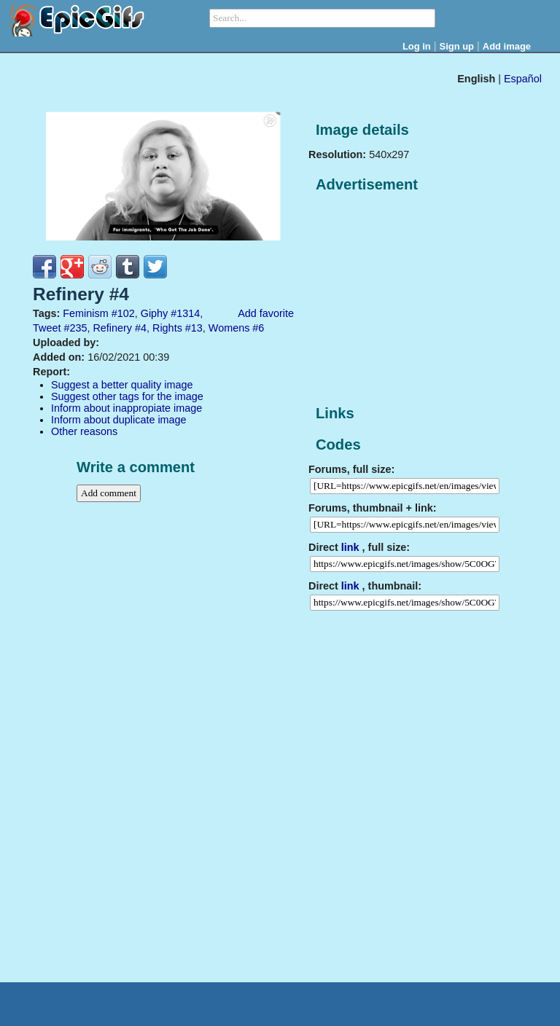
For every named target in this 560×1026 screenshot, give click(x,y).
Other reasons (84, 431)
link (350, 547)
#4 (141, 328)
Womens (229, 328)
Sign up (457, 46)
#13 (194, 328)
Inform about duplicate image (119, 420)
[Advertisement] (417, 299)
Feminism (85, 313)
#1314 (185, 313)
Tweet (47, 328)
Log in (416, 46)
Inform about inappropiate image (126, 408)
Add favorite (266, 313)
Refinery (112, 328)
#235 (75, 328)
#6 (258, 328)
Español (523, 79)
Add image (507, 46)
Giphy (154, 313)
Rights (167, 328)
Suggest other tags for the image (127, 396)
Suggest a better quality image (121, 385)
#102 (123, 313)
